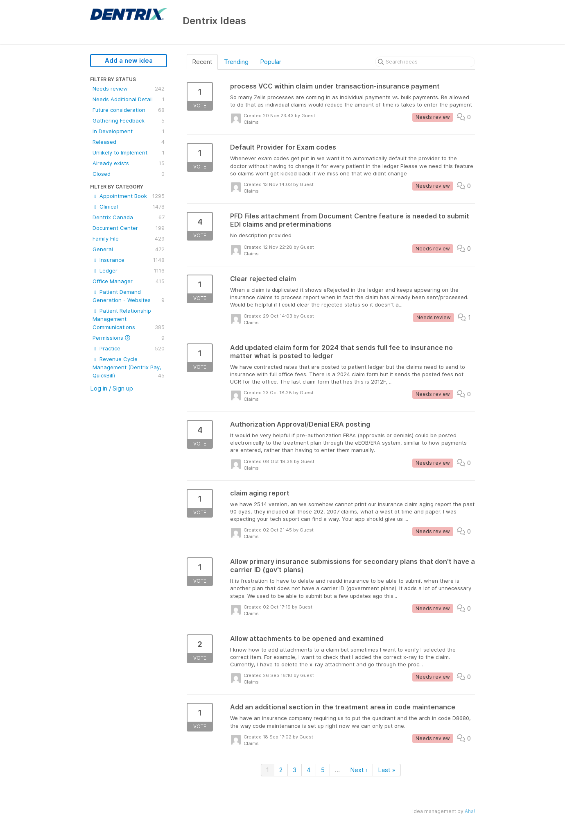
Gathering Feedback (129, 120)
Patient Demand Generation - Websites (129, 296)
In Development (129, 131)
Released (129, 142)
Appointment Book (129, 196)
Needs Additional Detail (129, 99)
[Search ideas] (425, 62)
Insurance (129, 260)
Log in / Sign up (111, 388)
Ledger (129, 270)
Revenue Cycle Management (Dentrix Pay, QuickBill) (129, 367)
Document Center (129, 228)
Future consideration (129, 110)
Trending (236, 62)
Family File (129, 238)
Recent (202, 62)
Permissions (129, 338)
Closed (129, 174)
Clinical (129, 206)
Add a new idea (129, 60)
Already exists (129, 163)
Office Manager (129, 281)
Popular (270, 62)
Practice (129, 348)
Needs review (129, 88)
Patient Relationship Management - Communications (129, 319)
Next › (359, 770)
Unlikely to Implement (129, 152)
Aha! (470, 811)
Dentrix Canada (129, 217)
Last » (387, 770)
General (129, 249)
